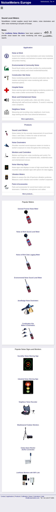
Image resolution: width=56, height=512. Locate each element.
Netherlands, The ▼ (47, 1)
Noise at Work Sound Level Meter (28, 239)
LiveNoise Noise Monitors (15, 33)
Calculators (36, 496)
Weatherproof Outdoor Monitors (28, 432)
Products (28, 125)
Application (28, 48)
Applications (10, 496)
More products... (28, 194)
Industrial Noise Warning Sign (28, 386)
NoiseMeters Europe (16, 2)
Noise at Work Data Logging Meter (28, 262)
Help (42, 496)
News (30, 496)
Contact (3, 496)
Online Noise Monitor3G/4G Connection (28, 456)
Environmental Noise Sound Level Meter (28, 285)
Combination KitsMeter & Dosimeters (28, 332)
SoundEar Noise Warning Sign (28, 363)
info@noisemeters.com (32, 498)
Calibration (24, 496)
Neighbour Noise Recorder (28, 409)
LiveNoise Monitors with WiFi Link (28, 480)
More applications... (28, 119)
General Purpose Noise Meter (28, 216)
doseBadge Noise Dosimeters (28, 308)
